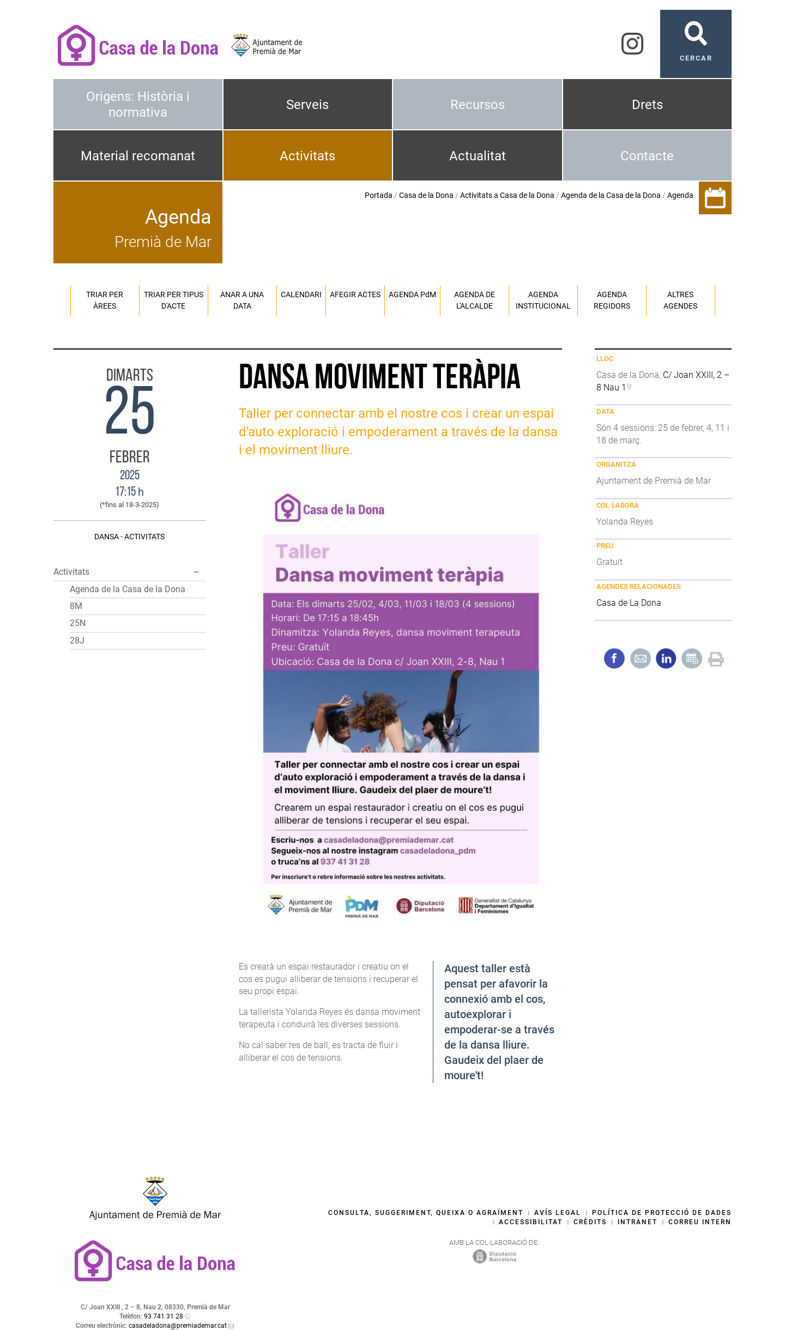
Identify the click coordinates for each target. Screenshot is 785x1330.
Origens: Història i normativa (138, 104)
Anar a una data (242, 300)
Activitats (307, 156)
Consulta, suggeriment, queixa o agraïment (425, 1213)
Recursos (477, 104)
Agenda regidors (612, 300)
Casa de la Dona (426, 195)
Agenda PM (412, 294)
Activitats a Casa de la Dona (507, 195)
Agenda (680, 195)
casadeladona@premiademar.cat (178, 1325)
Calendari (301, 294)
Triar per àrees (104, 300)
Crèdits (590, 1222)
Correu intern (700, 1222)
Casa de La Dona (628, 603)
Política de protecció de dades (662, 1213)
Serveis (307, 104)
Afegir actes (355, 294)
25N (78, 623)
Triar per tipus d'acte (173, 300)
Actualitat (477, 156)
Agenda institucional (543, 300)
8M (76, 606)
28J (77, 640)
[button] (196, 572)
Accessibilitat (531, 1222)
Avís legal (557, 1213)
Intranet (637, 1222)
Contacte (647, 156)
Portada (378, 195)
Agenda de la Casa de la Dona (611, 195)
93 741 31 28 (163, 1316)
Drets (647, 104)
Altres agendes (680, 300)
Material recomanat (138, 156)
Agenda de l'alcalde (474, 300)
